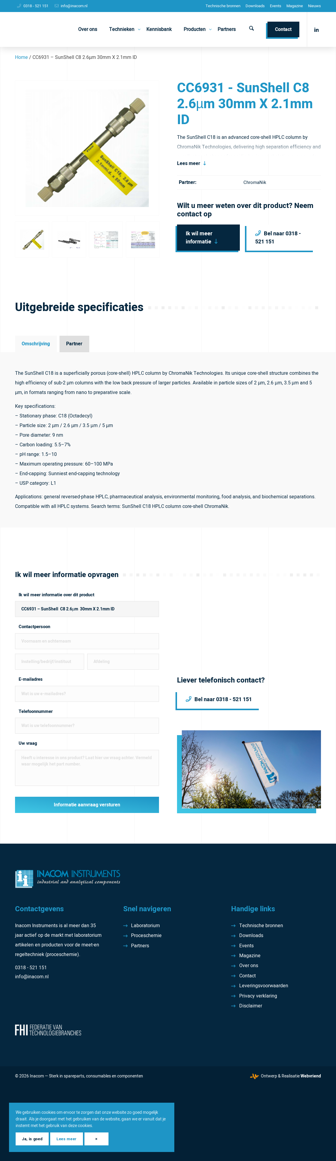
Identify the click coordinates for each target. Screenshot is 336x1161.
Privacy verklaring (258, 996)
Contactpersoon (34, 627)
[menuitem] (223, 6)
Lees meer (188, 163)
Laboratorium (145, 925)
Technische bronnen (223, 6)
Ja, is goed (32, 1139)
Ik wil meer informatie (199, 238)
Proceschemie (146, 935)
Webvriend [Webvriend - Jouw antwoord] (311, 1076)
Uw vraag (28, 743)
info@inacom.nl (74, 6)
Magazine (294, 6)
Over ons (248, 965)
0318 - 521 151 (35, 6)
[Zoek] (251, 29)
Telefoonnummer (36, 711)
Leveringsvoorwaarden (263, 985)
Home (21, 57)
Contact (247, 975)
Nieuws (314, 6)
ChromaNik (254, 182)
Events (275, 6)
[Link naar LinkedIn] (316, 29)
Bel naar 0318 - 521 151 (278, 238)
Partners (140, 945)
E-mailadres (31, 679)
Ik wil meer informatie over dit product (56, 595)
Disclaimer (250, 1006)
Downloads (255, 6)
